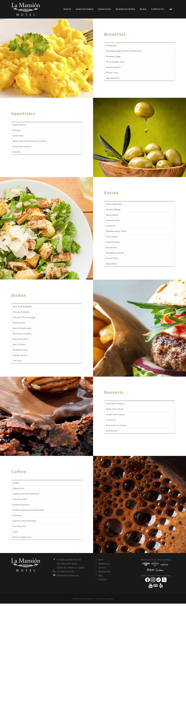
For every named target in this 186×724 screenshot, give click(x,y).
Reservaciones (104, 571)
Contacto (102, 579)
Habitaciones (104, 563)
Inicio (100, 559)
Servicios (102, 567)
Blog (100, 575)
